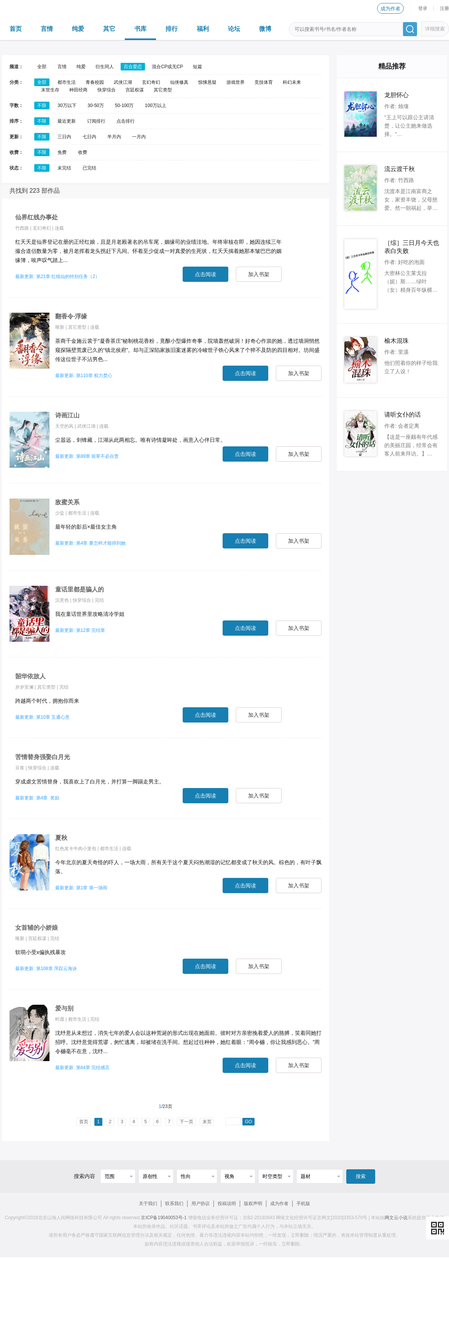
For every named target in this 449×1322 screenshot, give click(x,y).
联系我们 (174, 1203)
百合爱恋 (133, 66)
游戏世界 (235, 82)
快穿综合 (106, 90)
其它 (109, 29)
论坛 (234, 29)
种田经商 (78, 90)
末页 (207, 1121)
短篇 (197, 66)
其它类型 (163, 90)
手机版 (303, 1203)
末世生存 (50, 90)
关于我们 (148, 1203)
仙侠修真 (179, 82)
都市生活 (66, 82)
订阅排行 (96, 121)
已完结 (89, 168)
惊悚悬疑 (207, 82)
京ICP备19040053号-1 (163, 1217)
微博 (265, 29)
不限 (41, 105)
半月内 (114, 136)
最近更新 (66, 121)
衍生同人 (105, 66)
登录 (422, 8)
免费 (62, 152)
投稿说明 (227, 1203)
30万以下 (66, 105)
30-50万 (96, 105)
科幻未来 (292, 82)
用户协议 (200, 1203)
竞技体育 (264, 82)
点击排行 (125, 121)
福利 (203, 29)
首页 (16, 29)
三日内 (64, 136)
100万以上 (155, 105)
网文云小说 (396, 1217)
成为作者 (390, 8)
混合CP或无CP (167, 66)
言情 (47, 29)
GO (248, 1121)
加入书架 (258, 274)
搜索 (361, 1176)
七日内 (89, 136)
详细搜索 (435, 29)
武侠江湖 (123, 82)
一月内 (139, 136)
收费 (82, 152)
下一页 (186, 1121)
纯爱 (78, 29)
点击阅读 (205, 274)
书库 (140, 29)
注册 (444, 8)
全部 (41, 66)
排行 (172, 29)
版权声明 (253, 1203)
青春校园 (95, 82)
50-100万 (124, 105)
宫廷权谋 (135, 90)
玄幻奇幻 (151, 82)
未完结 (64, 168)
